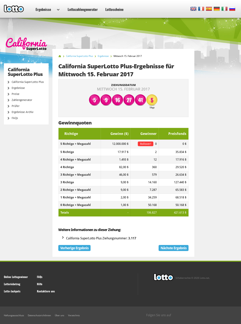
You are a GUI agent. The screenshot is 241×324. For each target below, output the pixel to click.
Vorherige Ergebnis (74, 248)
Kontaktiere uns (46, 291)
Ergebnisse (47, 9)
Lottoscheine (114, 9)
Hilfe (39, 284)
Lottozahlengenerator (83, 9)
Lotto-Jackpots (12, 291)
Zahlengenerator (22, 100)
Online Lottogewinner (16, 277)
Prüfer (16, 106)
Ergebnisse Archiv (22, 112)
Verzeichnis (74, 315)
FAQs (15, 118)
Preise (15, 94)
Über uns (59, 315)
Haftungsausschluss (14, 315)
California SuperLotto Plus (28, 81)
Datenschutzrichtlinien (39, 315)
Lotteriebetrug (12, 284)
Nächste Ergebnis (174, 248)
